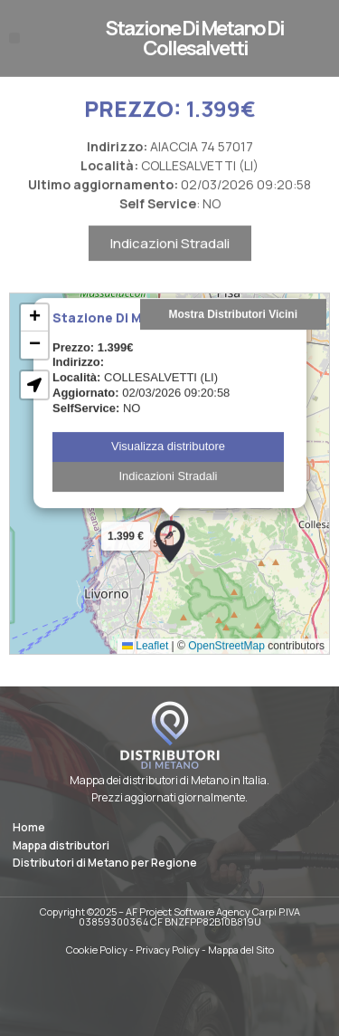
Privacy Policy (168, 949)
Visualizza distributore (168, 478)
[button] (14, 38)
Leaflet (145, 678)
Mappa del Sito (241, 949)
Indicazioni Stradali (170, 275)
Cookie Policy (96, 949)
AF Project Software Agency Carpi (201, 911)
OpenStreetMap (226, 678)
